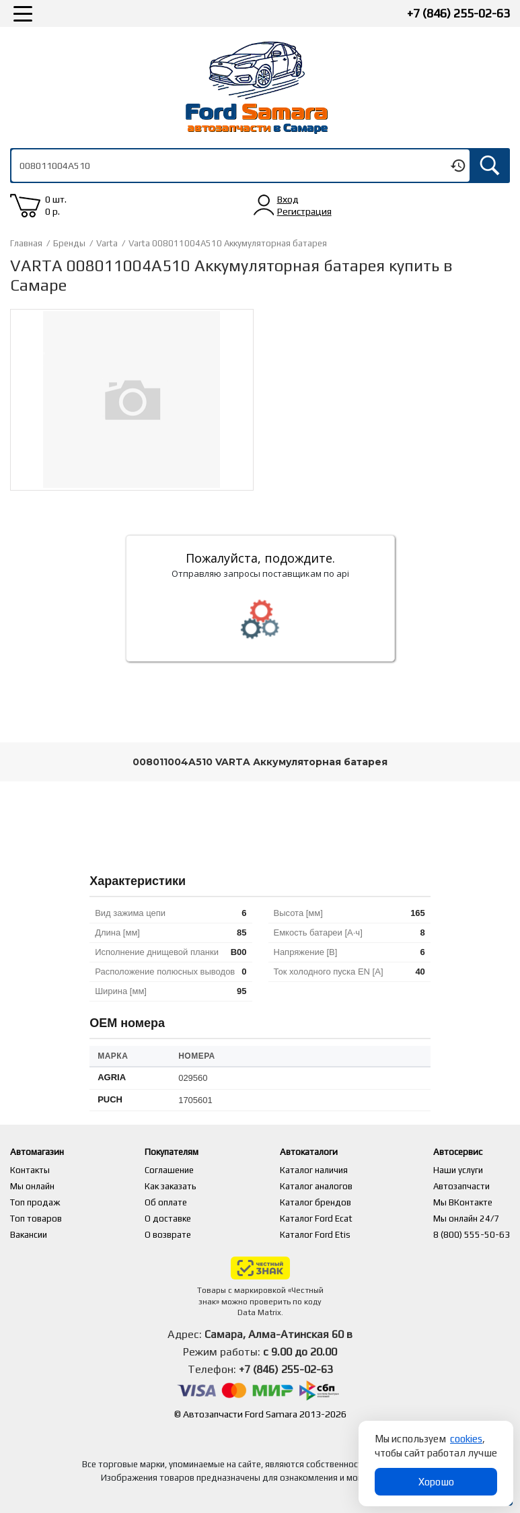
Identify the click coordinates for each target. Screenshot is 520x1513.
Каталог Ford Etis (323, 1235)
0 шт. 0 (56, 205)
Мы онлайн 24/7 (466, 1218)
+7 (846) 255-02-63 (458, 13)
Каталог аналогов (324, 1186)
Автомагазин (42, 1152)
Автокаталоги (323, 1152)
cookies (466, 1438)
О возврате (171, 1235)
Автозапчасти (461, 1186)
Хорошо (436, 1481)
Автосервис (462, 1152)
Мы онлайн (32, 1186)
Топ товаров (36, 1218)
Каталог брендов (323, 1202)
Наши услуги (458, 1170)
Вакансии (28, 1235)
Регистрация (304, 211)
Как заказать (174, 1186)
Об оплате (169, 1202)
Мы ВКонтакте (462, 1202)
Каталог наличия (322, 1170)
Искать (490, 165)
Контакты (30, 1170)
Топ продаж (35, 1202)
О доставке (171, 1218)
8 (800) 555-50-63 (471, 1235)
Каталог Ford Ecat (324, 1218)
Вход (288, 199)
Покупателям (181, 1152)
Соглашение (172, 1170)
